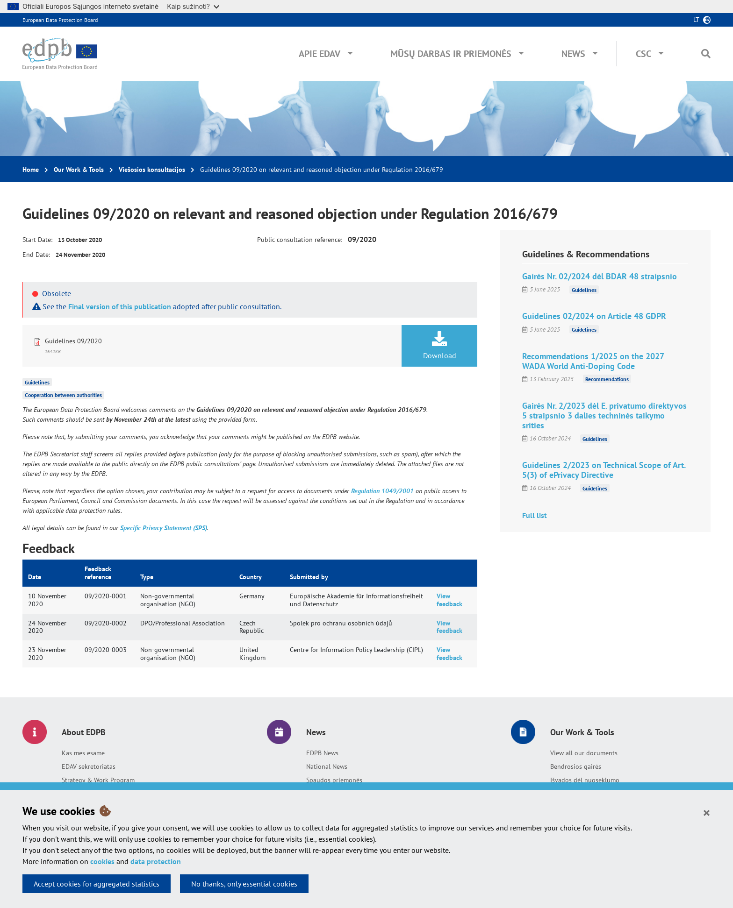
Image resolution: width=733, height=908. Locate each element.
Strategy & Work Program (98, 780)
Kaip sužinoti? (193, 6)
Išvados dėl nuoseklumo (584, 780)
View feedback (449, 600)
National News (326, 766)
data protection (155, 861)
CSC (643, 54)
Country (250, 577)
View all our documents (584, 753)
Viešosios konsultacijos (152, 169)
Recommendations (607, 379)
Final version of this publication (119, 306)
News (573, 54)
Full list (534, 515)
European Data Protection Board (60, 19)
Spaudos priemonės (334, 780)
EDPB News (322, 753)
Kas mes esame (83, 753)
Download (439, 345)
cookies (102, 861)
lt (696, 19)
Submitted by (309, 577)
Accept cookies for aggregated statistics (96, 883)
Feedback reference (98, 573)
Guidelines (37, 381)
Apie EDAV (319, 54)
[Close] (707, 812)
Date (34, 577)
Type (146, 577)
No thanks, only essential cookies (244, 883)
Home (30, 169)
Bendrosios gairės (575, 766)
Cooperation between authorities (63, 394)
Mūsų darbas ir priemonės (450, 54)
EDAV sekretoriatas (88, 766)
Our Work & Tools (79, 169)
